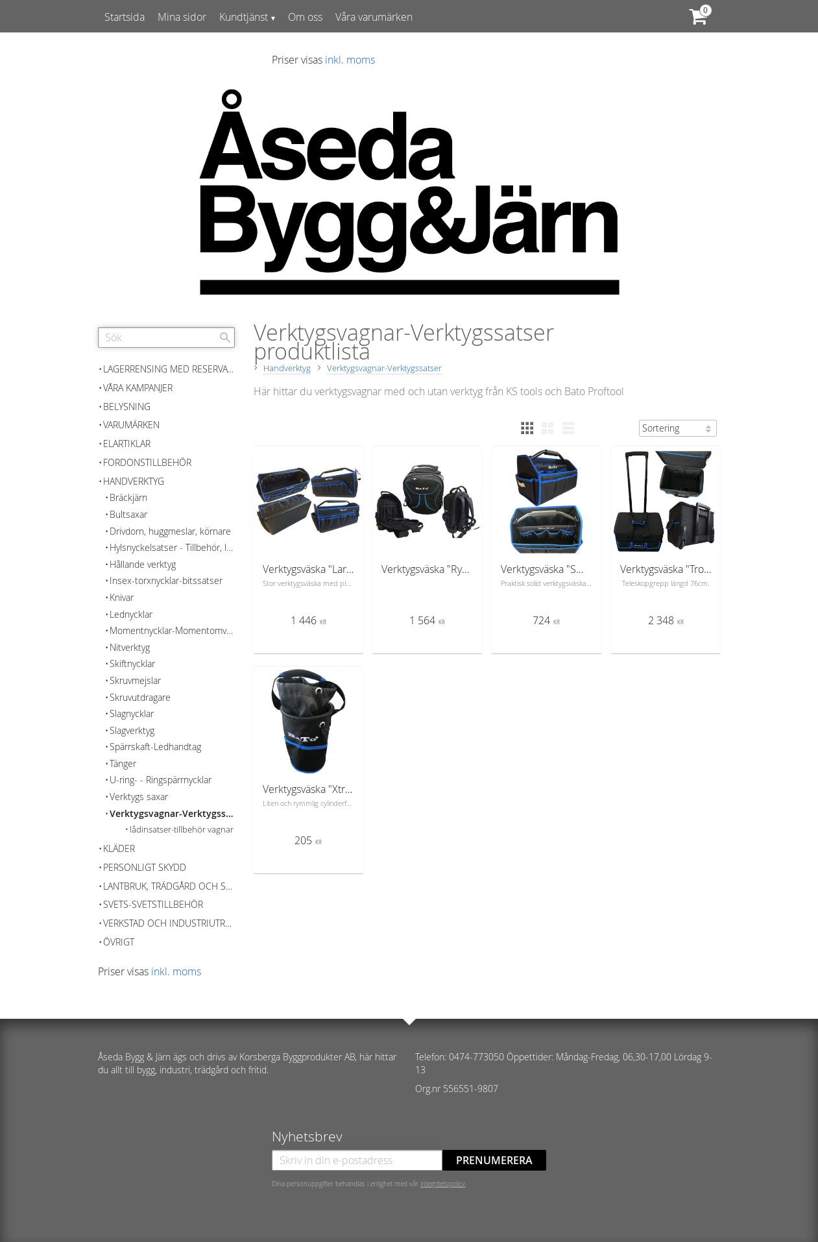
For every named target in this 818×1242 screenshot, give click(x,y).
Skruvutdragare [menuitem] (140, 697)
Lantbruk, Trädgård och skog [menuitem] (169, 886)
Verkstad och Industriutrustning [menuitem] (169, 923)
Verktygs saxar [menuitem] (139, 796)
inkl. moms (350, 60)
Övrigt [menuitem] (118, 942)
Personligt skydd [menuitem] (144, 867)
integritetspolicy (442, 1183)
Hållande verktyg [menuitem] (143, 564)
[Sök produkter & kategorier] (166, 337)
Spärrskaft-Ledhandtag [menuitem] (155, 746)
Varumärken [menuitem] (131, 425)
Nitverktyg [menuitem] (130, 647)
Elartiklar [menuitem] (126, 443)
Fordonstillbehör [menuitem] (147, 462)
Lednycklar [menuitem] (131, 614)
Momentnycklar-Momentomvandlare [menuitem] (172, 630)
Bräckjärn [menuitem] (128, 497)
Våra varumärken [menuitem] (374, 17)
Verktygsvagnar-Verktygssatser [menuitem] (172, 813)
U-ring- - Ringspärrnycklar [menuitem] (160, 779)
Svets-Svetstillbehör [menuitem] (153, 904)
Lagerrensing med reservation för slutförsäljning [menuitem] (169, 369)
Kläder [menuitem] (119, 848)
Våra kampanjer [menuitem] (138, 388)
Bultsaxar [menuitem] (128, 514)
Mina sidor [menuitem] (182, 17)
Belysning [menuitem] (126, 406)
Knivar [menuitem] (122, 597)
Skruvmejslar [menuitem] (135, 680)
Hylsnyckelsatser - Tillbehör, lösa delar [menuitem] (172, 547)
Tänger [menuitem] (123, 763)
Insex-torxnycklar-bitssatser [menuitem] (166, 580)
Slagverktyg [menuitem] (132, 730)
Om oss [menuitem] (305, 17)
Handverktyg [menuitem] (133, 481)
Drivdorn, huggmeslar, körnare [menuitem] (170, 531)
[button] (526, 428)
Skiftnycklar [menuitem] (132, 663)
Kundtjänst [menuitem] (243, 17)
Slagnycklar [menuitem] (132, 713)
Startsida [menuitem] (124, 17)
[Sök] (225, 337)
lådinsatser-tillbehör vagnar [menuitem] (182, 829)
